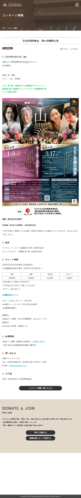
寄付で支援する (40, 432)
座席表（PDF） (39, 342)
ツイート (65, 49)
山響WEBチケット (10, 295)
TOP (3, 28)
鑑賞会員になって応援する (40, 438)
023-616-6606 (31, 477)
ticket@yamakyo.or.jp (17, 366)
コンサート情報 (12, 28)
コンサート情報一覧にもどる (40, 388)
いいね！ (75, 49)
